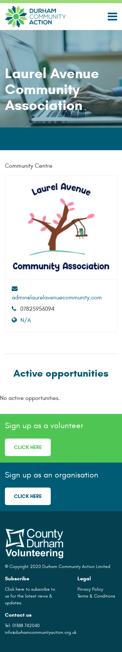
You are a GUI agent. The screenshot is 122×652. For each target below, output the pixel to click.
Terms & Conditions (96, 596)
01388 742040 (26, 625)
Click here (28, 447)
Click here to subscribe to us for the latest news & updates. (30, 596)
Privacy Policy (90, 589)
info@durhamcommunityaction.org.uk (40, 632)
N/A (21, 320)
